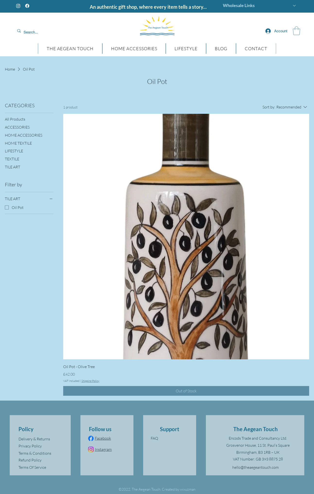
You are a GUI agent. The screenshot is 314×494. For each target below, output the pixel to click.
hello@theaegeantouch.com (255, 467)
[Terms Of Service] (42, 467)
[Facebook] (27, 5)
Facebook (103, 438)
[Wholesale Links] (259, 5)
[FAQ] (170, 438)
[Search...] (46, 32)
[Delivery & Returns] (42, 439)
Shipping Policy (90, 381)
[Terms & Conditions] (42, 453)
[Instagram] (18, 5)
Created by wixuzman (178, 489)
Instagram (103, 449)
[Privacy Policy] (42, 446)
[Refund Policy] (42, 460)
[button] (296, 30)
